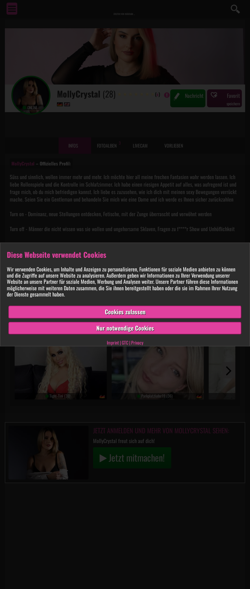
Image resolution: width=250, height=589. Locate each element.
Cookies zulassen (125, 312)
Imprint (113, 342)
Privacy (137, 342)
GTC (125, 342)
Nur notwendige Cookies (125, 328)
